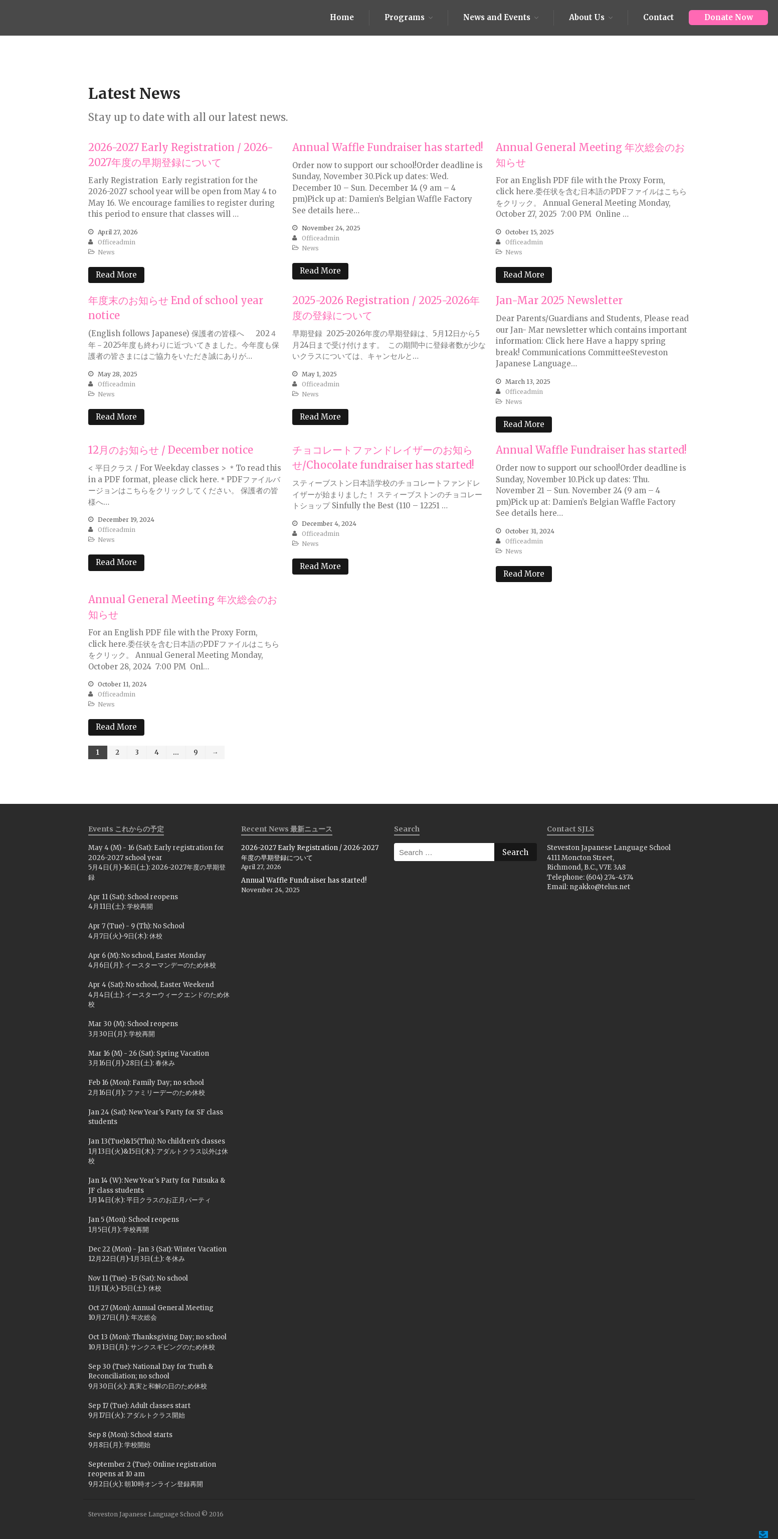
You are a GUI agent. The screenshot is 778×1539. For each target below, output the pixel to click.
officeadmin (116, 242)
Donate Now (728, 17)
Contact (658, 17)
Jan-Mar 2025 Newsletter (559, 300)
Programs (404, 17)
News (106, 252)
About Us (587, 17)
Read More (116, 274)
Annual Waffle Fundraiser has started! (387, 147)
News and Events (496, 17)
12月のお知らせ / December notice (170, 450)
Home (342, 17)
